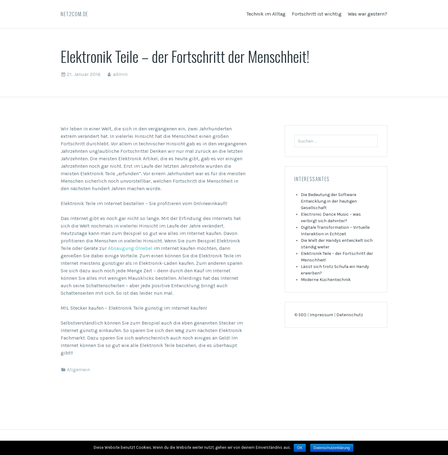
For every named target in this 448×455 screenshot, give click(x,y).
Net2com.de (74, 14)
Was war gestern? (367, 14)
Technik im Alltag (266, 14)
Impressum (321, 314)
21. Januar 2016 (83, 74)
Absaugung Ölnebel (130, 248)
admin (120, 74)
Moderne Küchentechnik (326, 279)
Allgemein (78, 370)
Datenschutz (349, 314)
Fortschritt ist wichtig (317, 14)
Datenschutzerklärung (332, 448)
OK (299, 448)
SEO (302, 314)
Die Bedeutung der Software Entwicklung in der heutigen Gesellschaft (329, 201)
